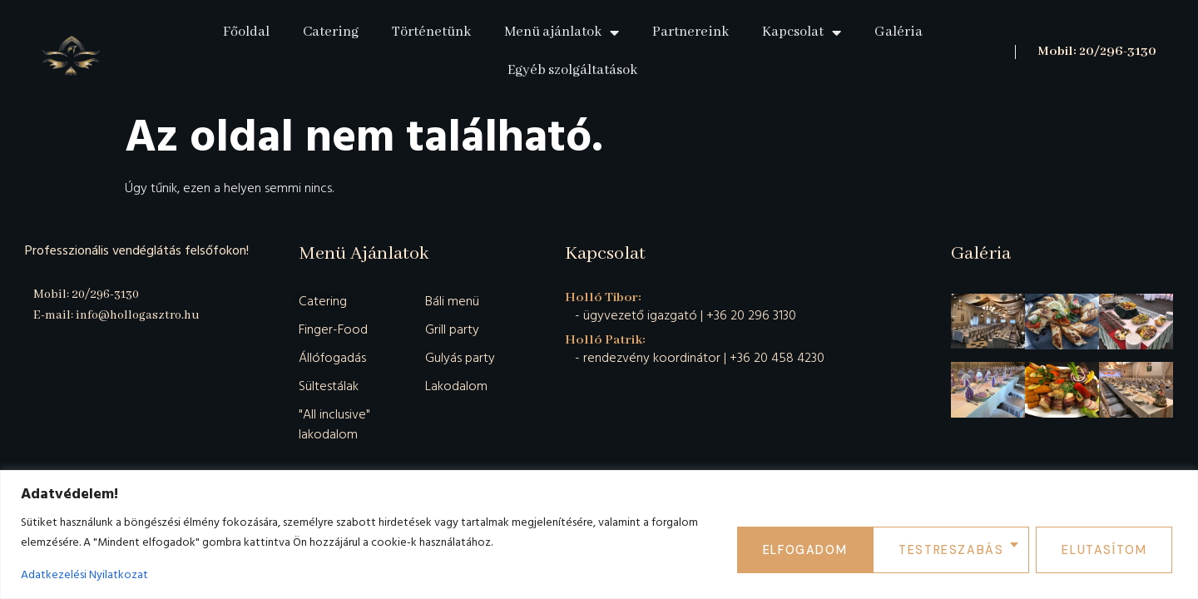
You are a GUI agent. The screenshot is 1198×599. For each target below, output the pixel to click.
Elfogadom (1109, 548)
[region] (599, 534)
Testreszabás (818, 548)
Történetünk (431, 32)
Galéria (898, 32)
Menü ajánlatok (561, 32)
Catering (331, 32)
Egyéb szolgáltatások (572, 70)
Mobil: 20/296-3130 (1096, 51)
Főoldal (246, 32)
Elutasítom (968, 548)
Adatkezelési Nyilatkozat (84, 574)
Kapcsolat (801, 32)
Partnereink (690, 32)
